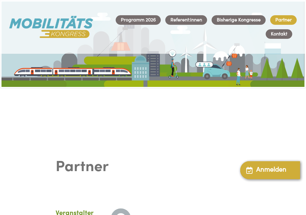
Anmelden (266, 170)
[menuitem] (138, 20)
